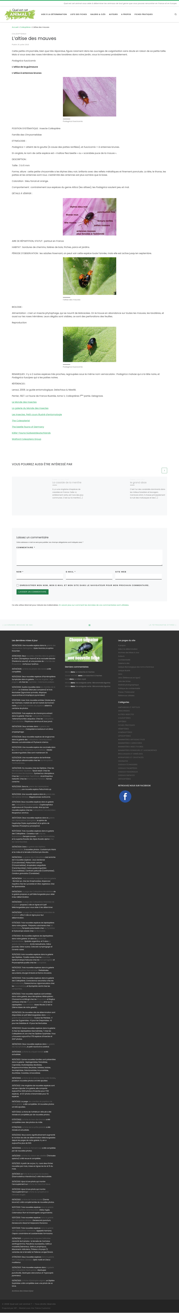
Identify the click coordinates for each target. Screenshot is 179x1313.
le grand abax (138, 482)
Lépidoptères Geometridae (26, 971)
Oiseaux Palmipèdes (127, 768)
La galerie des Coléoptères (33, 857)
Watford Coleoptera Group (26, 439)
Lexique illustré (124, 671)
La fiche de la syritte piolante (34, 1128)
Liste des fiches (124, 682)
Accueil (15, 27)
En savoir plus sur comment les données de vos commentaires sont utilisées (94, 605)
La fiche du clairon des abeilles (33, 1156)
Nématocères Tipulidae (21, 771)
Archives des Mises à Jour (128, 653)
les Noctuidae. (40, 931)
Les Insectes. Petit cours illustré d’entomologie (37, 414)
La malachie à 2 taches (85, 672)
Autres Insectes (126, 715)
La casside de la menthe (66, 482)
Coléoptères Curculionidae (44, 810)
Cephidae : (41, 682)
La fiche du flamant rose (32, 1148)
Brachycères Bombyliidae (22, 774)
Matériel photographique (128, 685)
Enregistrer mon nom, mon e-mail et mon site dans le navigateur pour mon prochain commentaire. (84, 585)
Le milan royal (80, 679)
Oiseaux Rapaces (126, 776)
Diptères (122, 722)
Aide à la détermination (128, 649)
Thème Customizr (43, 1308)
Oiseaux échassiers (127, 765)
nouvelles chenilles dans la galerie (40, 656)
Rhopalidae (41, 999)
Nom (20, 572)
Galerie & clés (123, 664)
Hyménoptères (125, 733)
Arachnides (124, 711)
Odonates (123, 761)
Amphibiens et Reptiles (129, 708)
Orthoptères (124, 779)
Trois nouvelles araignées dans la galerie (39, 879)
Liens (120, 674)
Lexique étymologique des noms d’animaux (136, 667)
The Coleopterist (21, 420)
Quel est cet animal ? (21, 1304)
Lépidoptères (124, 736)
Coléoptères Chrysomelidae (26, 805)
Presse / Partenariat (126, 692)
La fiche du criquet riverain (32, 1052)
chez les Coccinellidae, (45, 837)
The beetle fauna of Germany (28, 426)
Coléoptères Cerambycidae (39, 740)
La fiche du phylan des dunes (34, 669)
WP (15, 1308)
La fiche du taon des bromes (33, 1120)
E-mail (71, 572)
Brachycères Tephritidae (29, 776)
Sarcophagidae (46, 960)
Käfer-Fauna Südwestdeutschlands (31, 433)
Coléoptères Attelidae (41, 716)
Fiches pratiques (126, 725)
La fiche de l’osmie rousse (31, 1200)
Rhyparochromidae (35, 1002)
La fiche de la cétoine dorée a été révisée (38, 1078)
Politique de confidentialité (129, 689)
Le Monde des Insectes (24, 402)
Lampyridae (17, 989)
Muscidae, (46, 957)
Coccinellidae (20, 986)
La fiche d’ (34, 1281)
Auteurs (121, 656)
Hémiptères (123, 729)
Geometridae (27, 1005)
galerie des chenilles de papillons (30, 706)
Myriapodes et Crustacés (131, 758)
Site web (120, 572)
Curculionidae (17, 984)
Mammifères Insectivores (130, 747)
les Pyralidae (49, 928)
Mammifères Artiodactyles (131, 740)
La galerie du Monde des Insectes (30, 408)
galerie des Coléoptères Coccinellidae (29, 750)
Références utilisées (126, 696)
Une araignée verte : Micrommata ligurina (92, 683)
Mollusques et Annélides (130, 754)
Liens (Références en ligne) (129, 678)
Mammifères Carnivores (130, 743)
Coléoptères (25, 27)
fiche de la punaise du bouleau (36, 1174)
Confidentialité (124, 660)
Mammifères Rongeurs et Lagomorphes (137, 751)
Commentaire (26, 547)
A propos (122, 646)
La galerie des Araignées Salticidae (36, 1239)
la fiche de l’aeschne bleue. (39, 1184)
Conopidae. (41, 963)
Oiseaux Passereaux (128, 772)
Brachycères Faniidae (36, 779)
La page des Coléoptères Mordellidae (37, 892)
